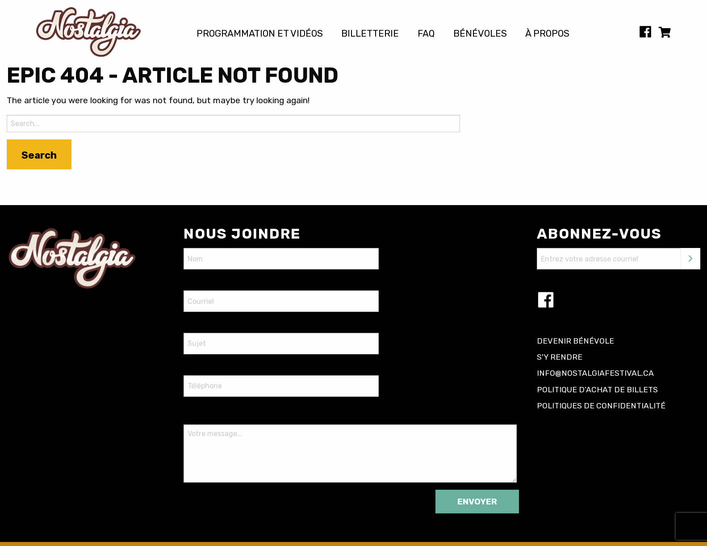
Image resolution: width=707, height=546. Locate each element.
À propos (547, 33)
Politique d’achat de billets (597, 389)
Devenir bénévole (575, 340)
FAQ (426, 33)
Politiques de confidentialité (601, 405)
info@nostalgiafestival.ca (595, 373)
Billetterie (370, 33)
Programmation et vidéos (260, 33)
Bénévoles (480, 33)
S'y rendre (559, 357)
